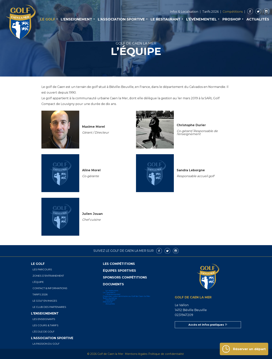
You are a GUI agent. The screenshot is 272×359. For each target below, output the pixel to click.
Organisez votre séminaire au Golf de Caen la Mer (126, 296)
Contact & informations (50, 288)
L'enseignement (76, 19)
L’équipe (38, 282)
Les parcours (42, 269)
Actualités (257, 19)
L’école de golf (43, 331)
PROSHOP (231, 19)
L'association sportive (121, 19)
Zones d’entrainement (48, 276)
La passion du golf (46, 344)
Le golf (47, 19)
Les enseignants (44, 319)
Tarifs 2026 (210, 11)
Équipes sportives (119, 270)
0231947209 (184, 315)
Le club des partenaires (49, 307)
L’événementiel (201, 19)
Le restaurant (165, 19)
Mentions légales (136, 354)
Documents (113, 284)
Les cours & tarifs (45, 325)
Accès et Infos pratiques (206, 324)
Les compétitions (119, 263)
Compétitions (233, 11)
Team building (110, 298)
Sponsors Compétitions (125, 277)
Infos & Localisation (184, 11)
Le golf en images (45, 301)
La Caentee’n (109, 292)
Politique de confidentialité (166, 354)
